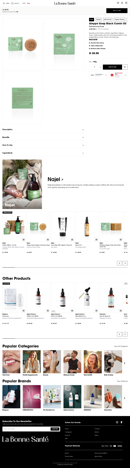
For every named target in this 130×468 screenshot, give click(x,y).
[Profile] (122, 3)
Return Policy (98, 456)
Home (67, 429)
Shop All (67, 435)
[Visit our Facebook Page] (121, 422)
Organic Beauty (119, 19)
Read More (93, 39)
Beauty (99, 19)
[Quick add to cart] (23, 240)
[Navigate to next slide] (124, 363)
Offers (96, 435)
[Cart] (126, 3)
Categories (68, 432)
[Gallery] (65, 240)
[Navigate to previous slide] (5, 363)
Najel (91, 19)
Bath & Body (107, 19)
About (67, 453)
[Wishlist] (118, 3)
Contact (97, 429)
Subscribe (55, 429)
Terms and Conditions (101, 453)
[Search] (15, 3)
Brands (97, 432)
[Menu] (6, 3)
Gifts (66, 438)
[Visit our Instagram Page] (117, 422)
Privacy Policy (69, 456)
